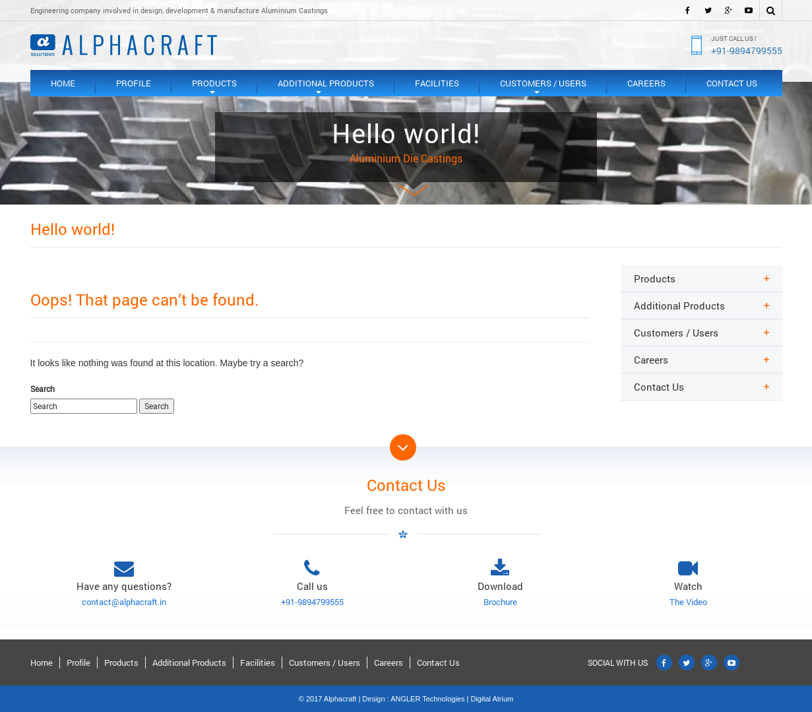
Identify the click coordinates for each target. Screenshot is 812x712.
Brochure (500, 602)
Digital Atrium (491, 699)
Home (63, 83)
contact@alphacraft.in (124, 602)
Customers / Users (543, 86)
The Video (688, 602)
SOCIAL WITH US (618, 662)
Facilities (437, 83)
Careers (646, 83)
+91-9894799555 (746, 50)
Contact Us (731, 83)
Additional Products (326, 86)
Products (214, 86)
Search (42, 388)
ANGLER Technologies (427, 699)
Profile (133, 83)
